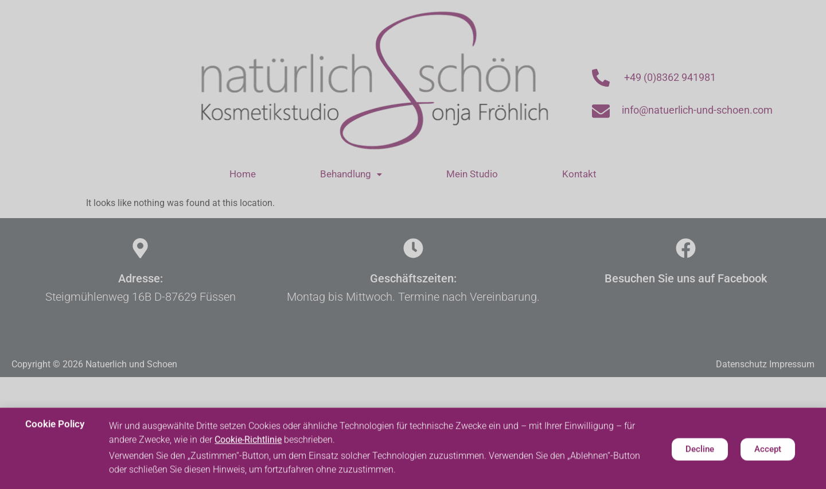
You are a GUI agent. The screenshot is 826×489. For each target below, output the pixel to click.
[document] (413, 244)
